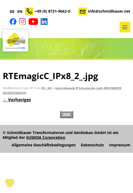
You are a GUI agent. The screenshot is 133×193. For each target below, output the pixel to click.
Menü (125, 27)
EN (19, 11)
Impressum (119, 145)
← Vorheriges (17, 100)
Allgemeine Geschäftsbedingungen (44, 145)
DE (12, 11)
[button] (9, 183)
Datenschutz (92, 145)
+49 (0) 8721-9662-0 (52, 11)
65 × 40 (46, 88)
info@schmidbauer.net (109, 11)
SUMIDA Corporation (45, 137)
